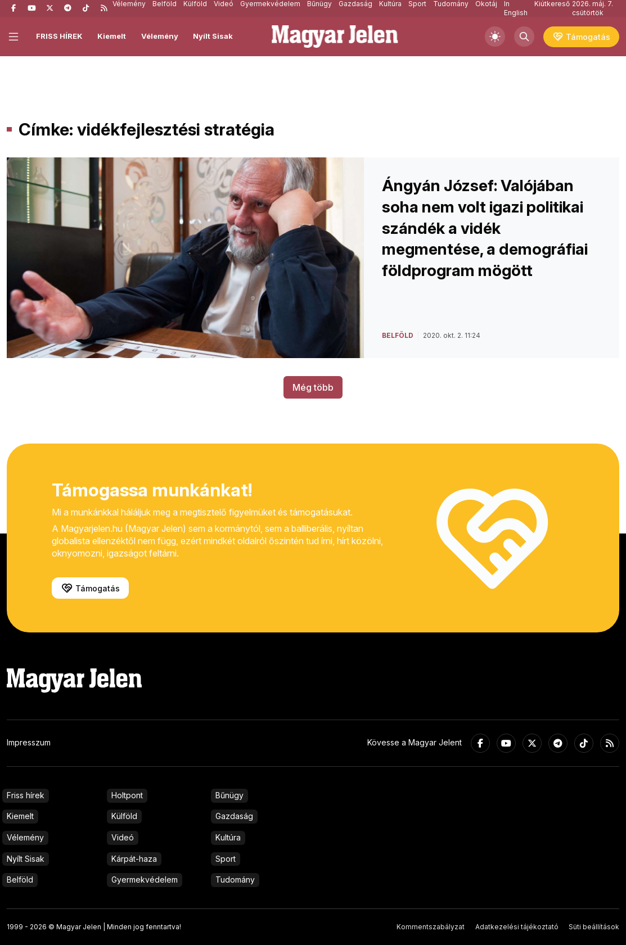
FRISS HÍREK (59, 35)
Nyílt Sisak (213, 35)
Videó (122, 837)
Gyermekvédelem (144, 879)
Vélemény (159, 35)
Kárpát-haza (134, 858)
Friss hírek (25, 795)
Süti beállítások (594, 927)
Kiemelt (111, 35)
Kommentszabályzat (431, 927)
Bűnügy (229, 795)
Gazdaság (234, 816)
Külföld (124, 816)
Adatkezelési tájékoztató (517, 927)
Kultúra (228, 837)
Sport (225, 858)
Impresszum (29, 742)
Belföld (20, 879)
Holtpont (127, 795)
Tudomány (235, 879)
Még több (313, 387)
